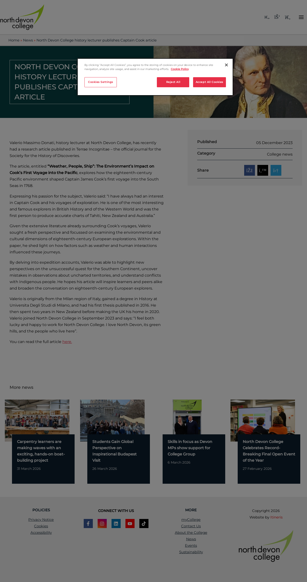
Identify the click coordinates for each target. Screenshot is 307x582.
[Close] (226, 65)
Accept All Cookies (209, 82)
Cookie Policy (180, 69)
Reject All (173, 82)
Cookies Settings (100, 82)
